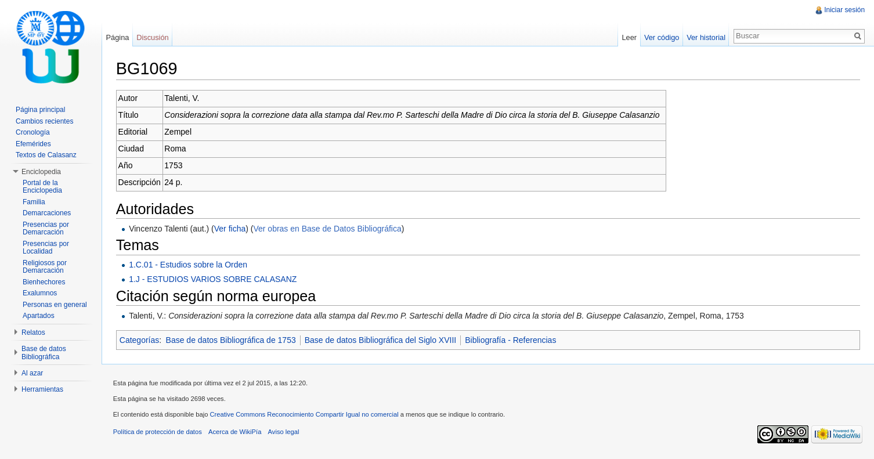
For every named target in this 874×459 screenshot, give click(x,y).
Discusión (153, 37)
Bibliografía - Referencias (511, 340)
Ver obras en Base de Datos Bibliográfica (328, 228)
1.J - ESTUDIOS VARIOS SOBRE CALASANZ (213, 279)
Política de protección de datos (158, 432)
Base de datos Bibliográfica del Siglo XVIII (381, 340)
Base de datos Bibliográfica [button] (43, 353)
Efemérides (33, 144)
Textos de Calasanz (46, 155)
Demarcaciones (47, 213)
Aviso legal (284, 432)
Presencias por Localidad (46, 248)
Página (117, 37)
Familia (34, 202)
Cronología (33, 132)
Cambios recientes (44, 121)
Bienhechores (44, 282)
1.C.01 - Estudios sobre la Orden (188, 264)
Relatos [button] (33, 332)
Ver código (661, 37)
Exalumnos (40, 293)
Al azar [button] (32, 373)
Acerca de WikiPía (235, 432)
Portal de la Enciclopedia (42, 187)
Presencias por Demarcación (46, 229)
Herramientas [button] (42, 389)
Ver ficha (230, 228)
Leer (629, 37)
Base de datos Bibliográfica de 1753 (232, 340)
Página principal (40, 110)
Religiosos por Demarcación (45, 267)
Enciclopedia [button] (41, 172)
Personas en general (55, 305)
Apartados (39, 316)
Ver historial (706, 37)
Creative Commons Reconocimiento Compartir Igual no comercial (305, 414)
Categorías (140, 340)
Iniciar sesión (844, 10)
